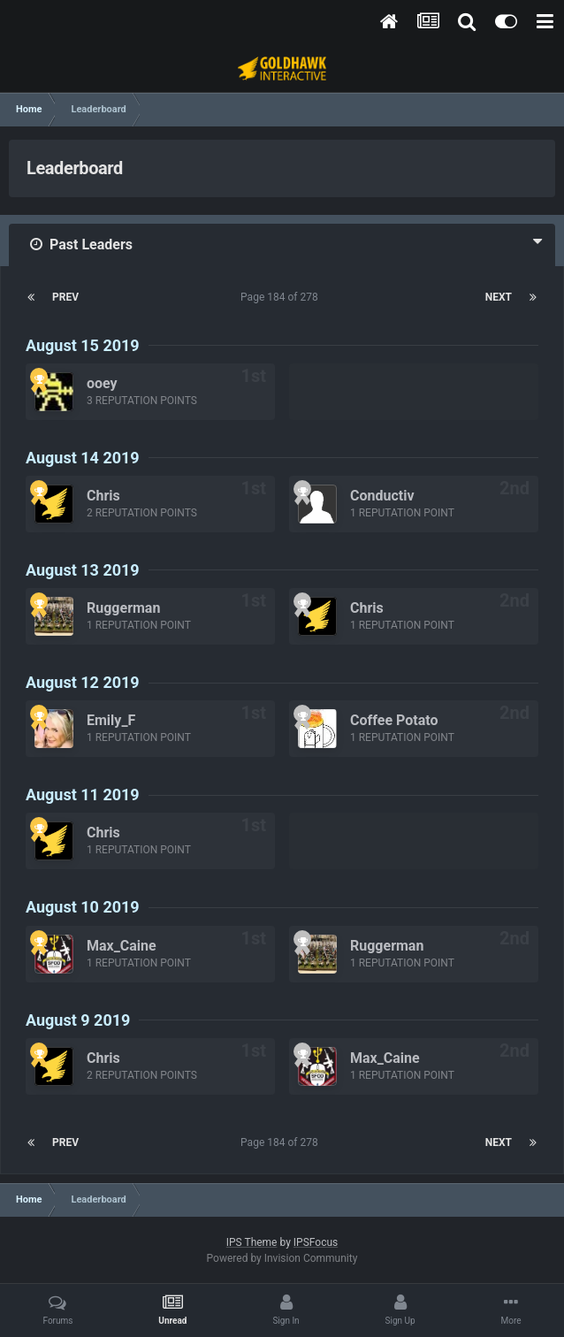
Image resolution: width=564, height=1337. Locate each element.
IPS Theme (252, 1242)
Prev (65, 297)
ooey (102, 383)
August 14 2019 (83, 457)
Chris (103, 495)
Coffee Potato (394, 720)
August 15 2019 (83, 345)
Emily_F (111, 720)
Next (498, 297)
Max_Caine (121, 945)
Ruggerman (123, 608)
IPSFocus (315, 1242)
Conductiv (382, 495)
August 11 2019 (83, 794)
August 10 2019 (83, 907)
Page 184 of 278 (282, 297)
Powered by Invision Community (282, 1258)
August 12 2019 (83, 682)
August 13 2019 (83, 570)
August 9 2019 (78, 1020)
